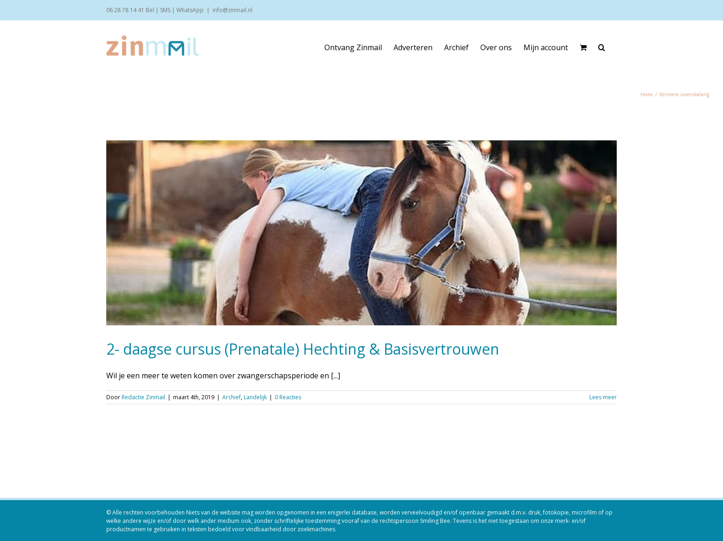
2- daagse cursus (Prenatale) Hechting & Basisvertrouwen (302, 349)
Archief (231, 397)
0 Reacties (288, 397)
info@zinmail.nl (232, 10)
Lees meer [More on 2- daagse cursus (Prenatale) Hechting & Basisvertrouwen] (603, 397)
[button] (601, 47)
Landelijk (255, 397)
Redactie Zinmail (143, 397)
